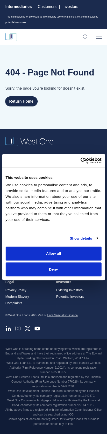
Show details (81, 238)
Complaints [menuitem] (13, 303)
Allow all (53, 253)
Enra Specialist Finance (62, 315)
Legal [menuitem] (9, 282)
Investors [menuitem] (63, 282)
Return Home (21, 101)
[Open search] (85, 37)
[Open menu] (99, 37)
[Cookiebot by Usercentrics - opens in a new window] (80, 160)
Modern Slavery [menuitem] (17, 296)
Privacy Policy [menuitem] (15, 290)
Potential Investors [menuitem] (70, 296)
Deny (53, 269)
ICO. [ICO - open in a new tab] (71, 414)
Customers (47, 7)
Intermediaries (18, 7)
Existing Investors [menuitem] (69, 290)
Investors (70, 7)
